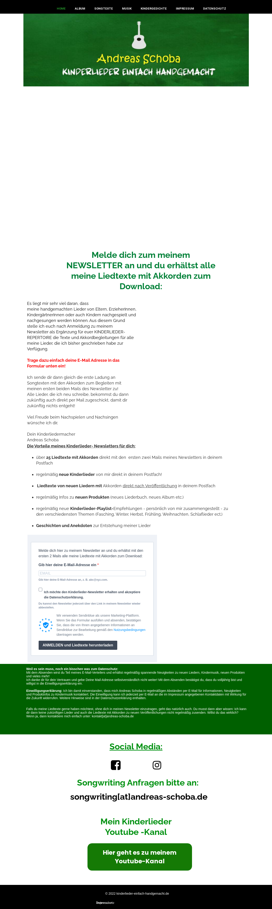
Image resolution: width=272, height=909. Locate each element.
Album (80, 8)
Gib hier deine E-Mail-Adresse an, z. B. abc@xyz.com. (73, 579)
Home (61, 8)
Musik (127, 8)
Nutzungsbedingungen (129, 630)
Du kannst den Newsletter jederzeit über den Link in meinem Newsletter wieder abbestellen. (90, 605)
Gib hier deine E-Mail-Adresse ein (68, 565)
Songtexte (103, 8)
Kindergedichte (154, 8)
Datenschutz (214, 8)
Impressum (185, 8)
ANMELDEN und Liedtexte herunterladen (78, 645)
